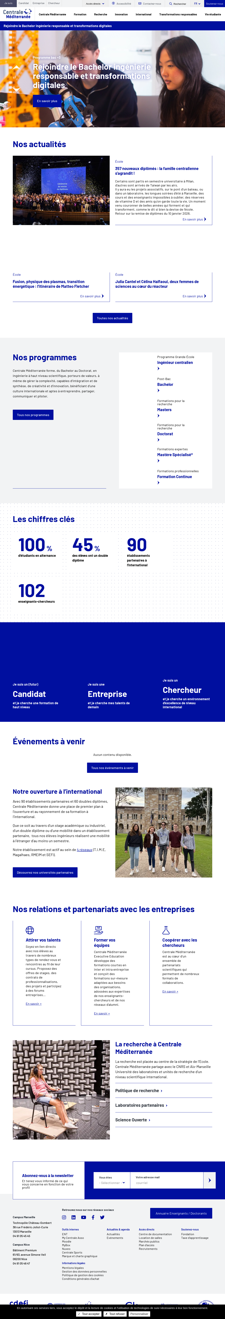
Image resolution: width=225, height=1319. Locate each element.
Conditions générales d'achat (80, 1278)
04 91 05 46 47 (21, 1263)
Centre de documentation (155, 1234)
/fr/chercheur (187, 672)
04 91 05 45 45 (21, 1236)
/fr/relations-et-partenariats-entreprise (112, 672)
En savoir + (44, 973)
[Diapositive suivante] (16, 89)
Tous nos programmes (33, 415)
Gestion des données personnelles (84, 1271)
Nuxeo (66, 1248)
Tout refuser (115, 1314)
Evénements (115, 1237)
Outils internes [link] (70, 1229)
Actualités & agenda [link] (118, 1229)
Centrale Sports (72, 1252)
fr (195, 3)
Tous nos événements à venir (112, 768)
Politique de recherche (137, 1090)
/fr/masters (165, 408)
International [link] (143, 14)
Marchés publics (149, 1241)
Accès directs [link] (146, 1229)
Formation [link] (80, 14)
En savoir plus (47, 101)
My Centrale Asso (73, 1237)
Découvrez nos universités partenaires (45, 872)
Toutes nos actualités (112, 318)
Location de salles (150, 1237)
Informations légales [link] (73, 1263)
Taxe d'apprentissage (195, 1237)
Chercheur (54, 3)
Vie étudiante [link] (213, 14)
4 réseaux (84, 849)
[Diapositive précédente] (16, 67)
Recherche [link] (100, 14)
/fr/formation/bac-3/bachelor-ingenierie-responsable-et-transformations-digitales (165, 385)
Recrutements (148, 1248)
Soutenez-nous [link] (190, 1229)
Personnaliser (139, 1314)
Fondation (187, 1234)
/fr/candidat (37, 672)
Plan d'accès (146, 1245)
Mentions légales (73, 1267)
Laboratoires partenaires (139, 1105)
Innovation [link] (121, 14)
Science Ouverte (131, 1119)
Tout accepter (88, 1314)
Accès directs (93, 3)
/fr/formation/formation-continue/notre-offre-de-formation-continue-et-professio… (165, 456)
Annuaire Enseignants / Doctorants (181, 1213)
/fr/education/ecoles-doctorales (165, 432)
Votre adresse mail (148, 1177)
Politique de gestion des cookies (83, 1275)
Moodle (66, 1241)
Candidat (24, 3)
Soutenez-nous (214, 3)
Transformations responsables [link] (178, 14)
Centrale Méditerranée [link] (52, 14)
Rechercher (180, 4)
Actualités (113, 1234)
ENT (65, 1234)
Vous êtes (105, 1177)
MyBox (66, 1245)
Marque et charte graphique (79, 1256)
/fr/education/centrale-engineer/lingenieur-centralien (165, 363)
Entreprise (38, 3)
